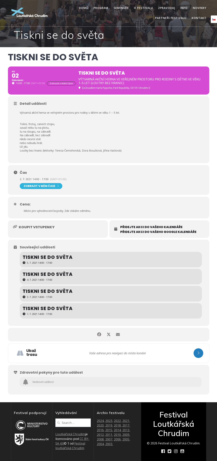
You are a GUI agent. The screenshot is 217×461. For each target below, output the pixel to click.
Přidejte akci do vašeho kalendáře (151, 227)
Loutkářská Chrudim (70, 434)
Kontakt (199, 18)
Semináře (121, 8)
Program (100, 8)
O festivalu (143, 8)
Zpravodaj (166, 8)
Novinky (199, 8)
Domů (83, 8)
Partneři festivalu (170, 18)
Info (184, 8)
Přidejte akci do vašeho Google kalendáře (158, 232)
